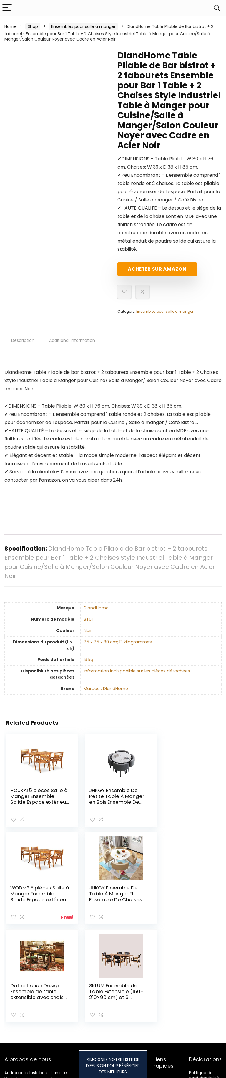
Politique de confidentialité (204, 982)
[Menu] (7, 8)
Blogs (159, 1002)
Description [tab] (22, 345)
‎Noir (88, 635)
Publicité (162, 1024)
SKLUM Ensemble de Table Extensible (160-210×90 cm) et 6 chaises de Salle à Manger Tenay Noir (183, 904)
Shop (33, 26)
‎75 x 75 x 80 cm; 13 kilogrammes (118, 647)
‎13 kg (88, 664)
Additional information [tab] (72, 345)
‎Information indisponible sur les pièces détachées (137, 676)
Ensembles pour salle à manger (83, 26)
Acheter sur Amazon (151, 271)
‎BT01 (88, 624)
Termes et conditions (199, 995)
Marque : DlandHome (106, 694)
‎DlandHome (96, 613)
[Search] (217, 8)
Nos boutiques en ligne (168, 1013)
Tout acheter (167, 994)
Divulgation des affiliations (204, 1009)
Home (10, 26)
